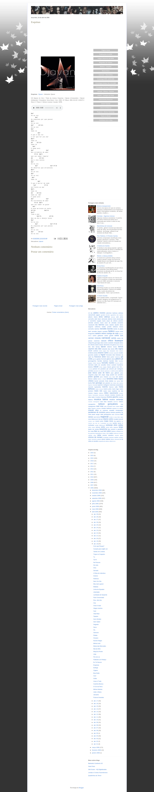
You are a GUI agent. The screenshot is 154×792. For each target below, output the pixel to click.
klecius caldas (92, 379)
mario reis (98, 391)
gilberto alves (111, 359)
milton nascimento (111, 393)
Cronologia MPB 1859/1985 (105, 79)
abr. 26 (96, 522)
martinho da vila (117, 391)
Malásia (95, 587)
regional (104, 416)
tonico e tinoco (116, 431)
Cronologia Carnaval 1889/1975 (106, 87)
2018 (92, 461)
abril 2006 (95, 512)
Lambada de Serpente (100, 595)
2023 (92, 455)
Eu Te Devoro (97, 662)
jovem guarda (93, 377)
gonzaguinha (92, 361)
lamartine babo (112, 379)
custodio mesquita (113, 343)
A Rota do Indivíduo (99, 573)
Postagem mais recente (40, 306)
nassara (109, 401)
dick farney (96, 347)
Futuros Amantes (98, 697)
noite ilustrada (108, 406)
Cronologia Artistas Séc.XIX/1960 (105, 83)
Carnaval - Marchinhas (106, 75)
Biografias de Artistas (105, 62)
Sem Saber (96, 622)
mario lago (115, 389)
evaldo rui (97, 355)
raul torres (97, 417)
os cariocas (104, 410)
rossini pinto (99, 421)
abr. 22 (96, 533)
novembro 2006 (97, 493)
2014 (92, 466)
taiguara (115, 427)
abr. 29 (96, 514)
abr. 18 (96, 544)
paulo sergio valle (97, 414)
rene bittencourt (93, 419)
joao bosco (92, 373)
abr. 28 (96, 517)
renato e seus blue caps (116, 417)
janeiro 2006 (96, 753)
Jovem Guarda (105, 104)
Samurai (95, 632)
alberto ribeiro (93, 317)
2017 (92, 463)
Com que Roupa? (98, 546)
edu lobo (98, 349)
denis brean (119, 344)
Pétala (95, 635)
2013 (92, 469)
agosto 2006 (96, 501)
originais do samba (117, 408)
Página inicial (58, 306)
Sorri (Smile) (97, 619)
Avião (95, 678)
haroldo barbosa (102, 361)
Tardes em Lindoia (99, 551)
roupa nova (108, 421)
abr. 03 (96, 738)
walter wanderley (92, 439)
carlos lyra (119, 335)
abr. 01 (96, 744)
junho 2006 (95, 506)
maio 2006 (95, 509)
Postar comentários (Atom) (60, 312)
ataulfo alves (119, 325)
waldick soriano (118, 437)
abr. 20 (96, 538)
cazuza (103, 341)
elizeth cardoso (93, 351)
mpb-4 (94, 397)
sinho (103, 427)
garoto (94, 359)
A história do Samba (103, 246)
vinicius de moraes (95, 437)
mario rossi (107, 391)
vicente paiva (119, 435)
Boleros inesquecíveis (103, 206)
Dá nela (95, 565)
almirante (104, 319)
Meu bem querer (98, 584)
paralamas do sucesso (96, 412)
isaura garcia (111, 367)
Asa (94, 603)
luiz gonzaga (97, 383)
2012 (92, 471)
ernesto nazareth (113, 353)
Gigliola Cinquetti (102, 276)
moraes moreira (110, 395)
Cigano (95, 670)
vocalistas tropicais (108, 437)
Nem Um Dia (97, 581)
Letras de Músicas (105, 108)
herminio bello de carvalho (97, 365)
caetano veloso (100, 333)
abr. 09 (96, 722)
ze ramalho (94, 441)
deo (89, 347)
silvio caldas (118, 425)
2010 (92, 477)
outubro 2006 (96, 495)
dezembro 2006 (97, 490)
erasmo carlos (103, 353)
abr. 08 (96, 725)
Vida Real (96, 613)
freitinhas (117, 357)
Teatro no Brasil (105, 116)
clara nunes (104, 343)
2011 (92, 474)
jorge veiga (105, 375)
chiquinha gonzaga (94, 343)
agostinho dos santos (116, 315)
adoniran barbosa (112, 313)
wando (99, 439)
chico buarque (115, 340)
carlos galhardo (98, 335)
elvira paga (102, 351)
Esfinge (95, 668)
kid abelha (119, 377)
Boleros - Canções (105, 66)
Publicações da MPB (105, 54)
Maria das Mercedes (99, 646)
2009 (92, 480)
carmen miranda (94, 338)
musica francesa (101, 397)
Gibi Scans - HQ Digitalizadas (97, 769)
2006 (92, 488)
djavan (41, 241)
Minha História (97, 689)
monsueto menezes (98, 395)
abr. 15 (96, 706)
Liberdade (96, 592)
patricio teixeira (110, 412)
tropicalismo (98, 433)
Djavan (40, 94)
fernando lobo (110, 355)
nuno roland (116, 406)
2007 (92, 485)
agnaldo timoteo (105, 315)
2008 (92, 482)
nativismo (115, 401)
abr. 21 (96, 535)
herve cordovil (111, 365)
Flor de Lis (96, 657)
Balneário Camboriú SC (95, 763)
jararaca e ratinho (110, 371)
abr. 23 (96, 530)
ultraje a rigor (105, 433)
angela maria (101, 321)
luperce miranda (92, 385)
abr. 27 (96, 519)
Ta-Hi (95, 559)
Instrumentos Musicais (106, 99)
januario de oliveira (99, 371)
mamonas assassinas (116, 385)
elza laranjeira (111, 351)
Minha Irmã (96, 643)
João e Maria (97, 692)
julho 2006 (95, 503)
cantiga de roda (112, 333)
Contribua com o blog (105, 120)
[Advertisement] (58, 39)
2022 (92, 458)
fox (93, 357)
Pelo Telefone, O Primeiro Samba (107, 236)
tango (121, 427)
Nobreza (96, 578)
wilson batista (105, 439)
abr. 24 (96, 527)
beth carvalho (92, 331)
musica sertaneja (116, 399)
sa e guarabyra (102, 423)
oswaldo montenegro (116, 410)
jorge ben (98, 375)
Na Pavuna (96, 562)
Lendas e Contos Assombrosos (97, 772)
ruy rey (95, 423)
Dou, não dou (97, 600)
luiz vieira (113, 383)
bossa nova (119, 331)
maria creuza (99, 389)
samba (115, 423)
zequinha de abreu (104, 441)
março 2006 (96, 747)
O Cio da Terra (97, 686)
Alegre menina (97, 608)
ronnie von (91, 421)
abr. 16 (96, 703)
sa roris (109, 423)
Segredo (96, 624)
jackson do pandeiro (99, 369)
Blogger (81, 787)
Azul (94, 676)
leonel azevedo (99, 381)
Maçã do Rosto (98, 651)
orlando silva (93, 410)
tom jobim (107, 431)
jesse (116, 371)
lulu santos (120, 383)
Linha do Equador (98, 589)
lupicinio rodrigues (103, 385)
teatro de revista (93, 429)
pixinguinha (107, 414)
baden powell (106, 327)
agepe (98, 315)
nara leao (103, 401)
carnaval (106, 338)
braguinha (91, 333)
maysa (96, 393)
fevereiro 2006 (96, 750)
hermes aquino (119, 363)
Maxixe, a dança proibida (105, 256)
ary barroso (99, 325)
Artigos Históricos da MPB (106, 58)
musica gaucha (112, 397)
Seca (95, 627)
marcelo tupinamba (94, 387)
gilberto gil (119, 359)
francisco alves (100, 357)
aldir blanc (98, 319)
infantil (96, 367)
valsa (99, 435)
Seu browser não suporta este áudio (47, 108)
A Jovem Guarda (102, 296)
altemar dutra (112, 319)
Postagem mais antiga (76, 306)
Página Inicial (106, 50)
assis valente (109, 325)
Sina (94, 568)
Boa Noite (96, 673)
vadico (111, 433)
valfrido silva (92, 435)
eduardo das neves (108, 349)
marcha (105, 387)
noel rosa (99, 406)
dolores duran (112, 347)
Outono (95, 576)
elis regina (119, 349)
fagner (103, 355)
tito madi (100, 431)
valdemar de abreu (118, 433)
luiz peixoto (106, 383)
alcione (113, 317)
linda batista (109, 381)
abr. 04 (96, 736)
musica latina (101, 399)
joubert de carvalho (116, 375)
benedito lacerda (106, 329)
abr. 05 (96, 733)
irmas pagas (103, 367)
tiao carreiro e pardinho (115, 429)
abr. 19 (96, 541)
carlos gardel (108, 335)
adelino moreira (99, 313)
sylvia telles (109, 427)
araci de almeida (110, 323)
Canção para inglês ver (100, 549)
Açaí (94, 611)
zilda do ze (112, 441)
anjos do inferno (112, 321)
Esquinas (96, 665)
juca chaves (104, 377)
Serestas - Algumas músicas (106, 216)
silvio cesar (91, 427)
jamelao (90, 371)
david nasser (99, 345)
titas (95, 431)
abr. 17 (96, 701)
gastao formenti (101, 359)
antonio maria (98, 323)
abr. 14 (96, 709)
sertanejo (109, 425)
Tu (94, 557)
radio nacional (116, 414)
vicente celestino (108, 435)
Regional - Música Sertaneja (105, 112)
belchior (97, 329)
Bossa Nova (105, 71)
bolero (111, 331)
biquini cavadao (103, 331)
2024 (92, 452)
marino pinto (107, 389)
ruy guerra (117, 421)
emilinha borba (92, 353)
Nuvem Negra (97, 640)
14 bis (90, 313)
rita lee (100, 419)
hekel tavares (97, 363)
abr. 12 (96, 714)
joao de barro (104, 373)
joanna (121, 371)
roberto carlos (108, 419)
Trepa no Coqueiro (99, 554)
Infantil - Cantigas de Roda (105, 95)
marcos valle (113, 387)
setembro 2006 (97, 498)
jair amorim (110, 369)
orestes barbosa (106, 408)
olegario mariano (96, 408)
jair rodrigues (119, 369)
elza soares (119, 351)
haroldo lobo (113, 361)
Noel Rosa (100, 286)
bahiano (115, 327)
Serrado (95, 570)
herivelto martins (108, 363)
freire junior (110, 357)
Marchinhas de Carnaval (104, 226)
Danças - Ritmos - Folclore (105, 91)
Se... (94, 630)
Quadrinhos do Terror (94, 775)
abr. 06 (96, 730)
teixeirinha (103, 429)
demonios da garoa (110, 345)
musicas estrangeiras (93, 401)
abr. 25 (96, 525)
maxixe (90, 393)
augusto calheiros (94, 327)
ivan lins (119, 367)
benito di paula (118, 329)
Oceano (95, 638)
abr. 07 (96, 728)
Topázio (95, 616)
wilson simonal (115, 439)
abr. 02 (96, 741)
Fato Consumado (98, 597)
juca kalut (112, 377)
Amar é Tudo (97, 681)
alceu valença (104, 317)
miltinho (101, 393)
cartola (113, 338)
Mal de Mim (97, 649)
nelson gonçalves (108, 404)
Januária (96, 694)
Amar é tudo (97, 605)
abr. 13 (96, 711)
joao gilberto (115, 373)
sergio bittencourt (100, 425)
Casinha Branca (98, 684)
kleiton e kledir (102, 379)
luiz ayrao (117, 381)
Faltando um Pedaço (99, 659)
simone (98, 427)
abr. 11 (96, 717)
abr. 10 (96, 720)
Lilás (94, 654)
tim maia (91, 431)
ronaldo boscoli (118, 419)
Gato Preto (91, 766)
